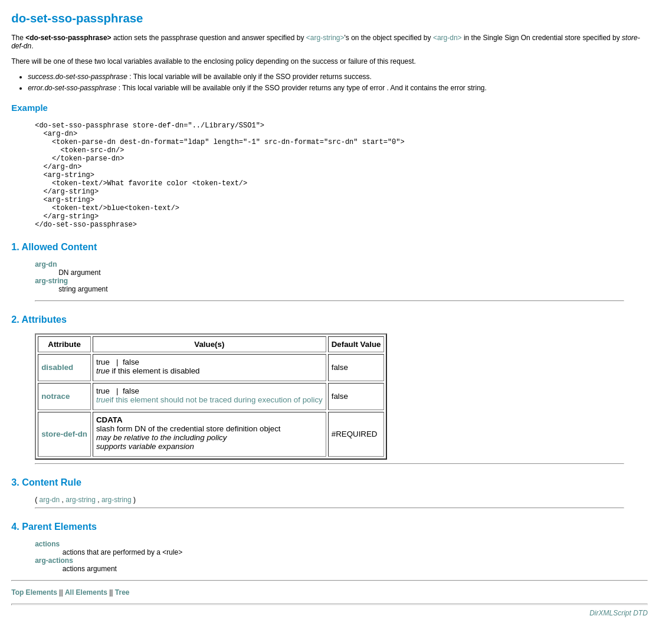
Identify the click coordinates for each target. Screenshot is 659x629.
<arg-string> (325, 38)
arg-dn (50, 500)
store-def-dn (64, 434)
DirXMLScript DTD (618, 613)
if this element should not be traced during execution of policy (209, 399)
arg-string (80, 500)
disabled (57, 367)
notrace (55, 396)
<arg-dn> (447, 38)
